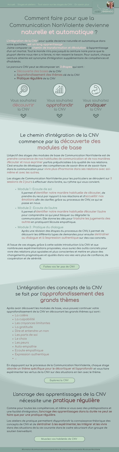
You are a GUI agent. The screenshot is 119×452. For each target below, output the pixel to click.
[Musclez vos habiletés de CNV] (59, 439)
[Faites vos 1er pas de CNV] (59, 266)
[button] (26, 3)
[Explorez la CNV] (59, 380)
